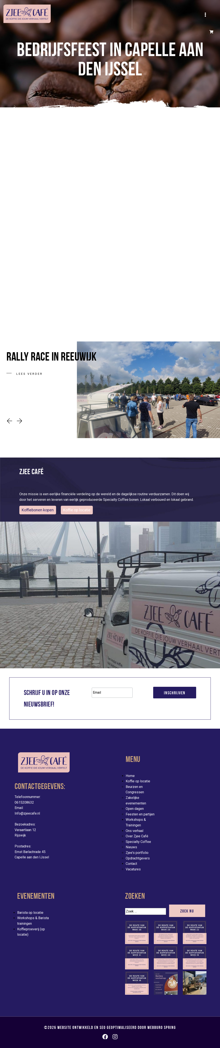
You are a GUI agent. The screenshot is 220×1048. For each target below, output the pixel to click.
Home (130, 776)
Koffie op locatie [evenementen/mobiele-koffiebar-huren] (76, 510)
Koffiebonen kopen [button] (38, 510)
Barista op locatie (30, 913)
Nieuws (131, 847)
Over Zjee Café (137, 836)
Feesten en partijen (140, 814)
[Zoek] (145, 911)
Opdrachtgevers (138, 858)
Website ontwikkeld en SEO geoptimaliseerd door (116, 1027)
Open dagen (135, 809)
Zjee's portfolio (137, 853)
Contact (131, 864)
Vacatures (133, 869)
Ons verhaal (134, 831)
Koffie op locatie (138, 781)
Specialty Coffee (138, 842)
